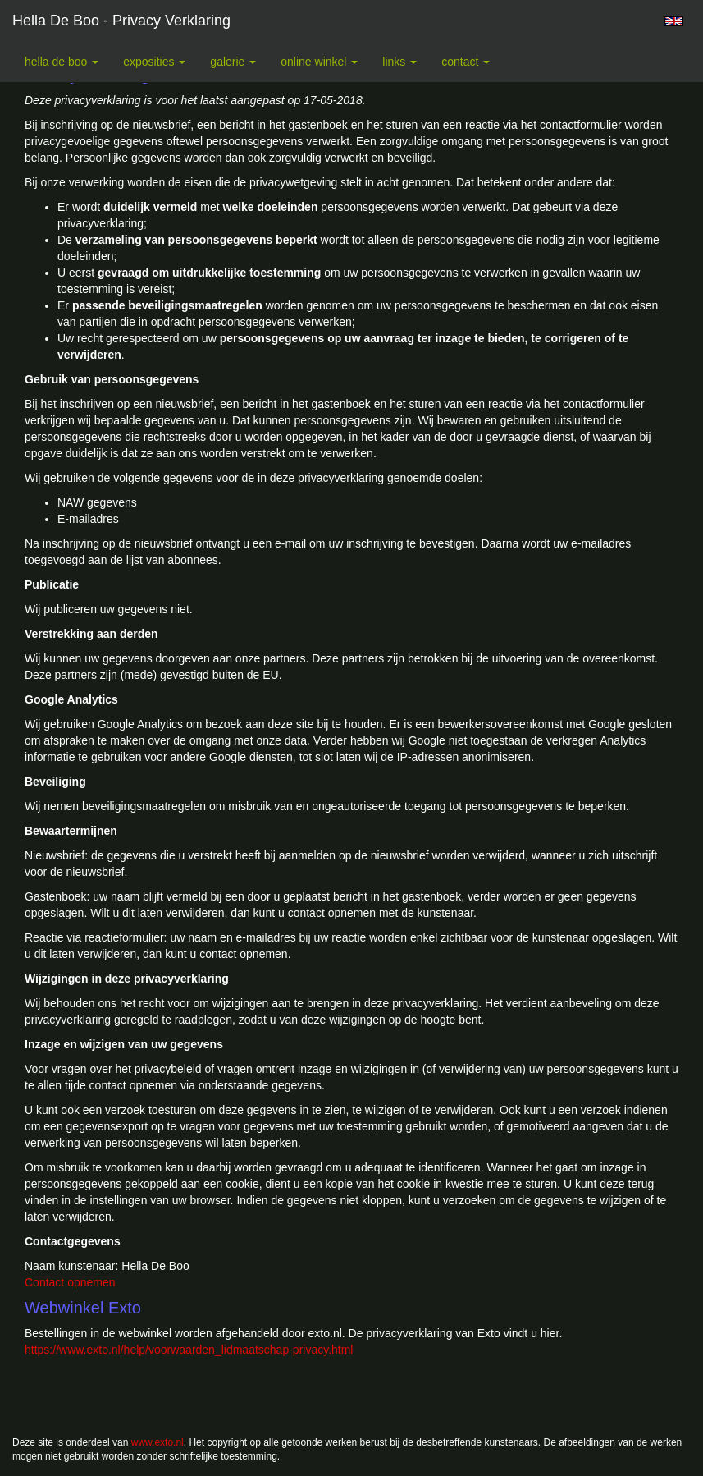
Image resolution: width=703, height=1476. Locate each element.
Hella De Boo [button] (61, 61)
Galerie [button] (233, 61)
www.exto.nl (157, 1442)
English (673, 21)
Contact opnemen (70, 1282)
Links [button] (399, 61)
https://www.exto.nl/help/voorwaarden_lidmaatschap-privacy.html (189, 1349)
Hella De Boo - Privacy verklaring (121, 20)
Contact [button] (465, 61)
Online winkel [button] (319, 61)
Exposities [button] (154, 61)
